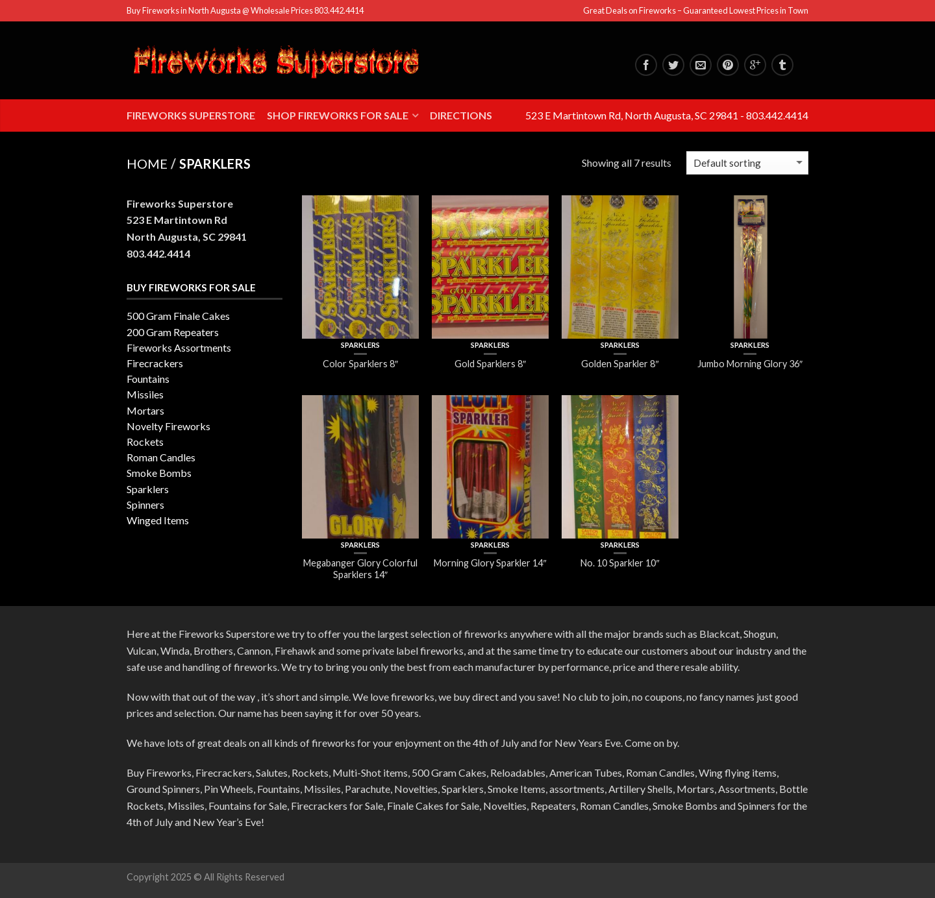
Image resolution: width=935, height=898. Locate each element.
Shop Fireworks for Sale (337, 115)
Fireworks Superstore (191, 115)
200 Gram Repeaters (173, 332)
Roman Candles (161, 457)
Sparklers (360, 345)
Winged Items (158, 520)
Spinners (145, 504)
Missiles (145, 394)
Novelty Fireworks (168, 426)
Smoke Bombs (159, 473)
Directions (461, 115)
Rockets (145, 441)
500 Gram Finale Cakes (178, 315)
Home (147, 163)
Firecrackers (155, 363)
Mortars (145, 410)
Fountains (148, 378)
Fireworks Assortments (179, 347)
